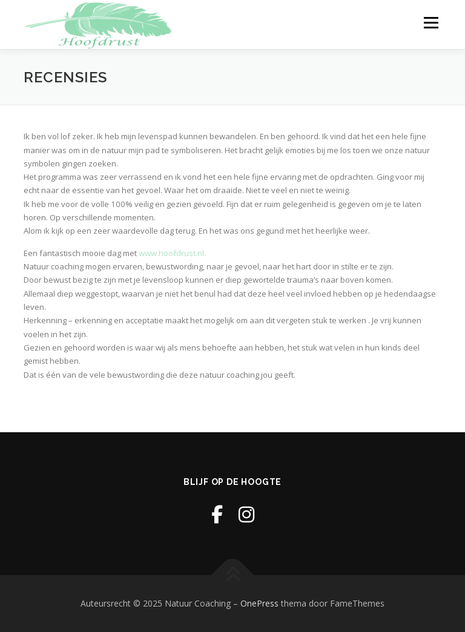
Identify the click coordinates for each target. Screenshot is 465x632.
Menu (430, 22)
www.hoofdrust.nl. (172, 253)
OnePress (259, 603)
